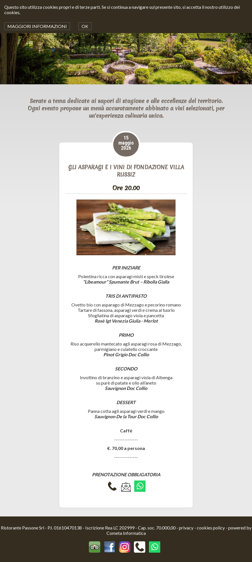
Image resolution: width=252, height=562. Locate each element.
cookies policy (211, 527)
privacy (186, 527)
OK (85, 26)
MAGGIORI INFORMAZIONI (37, 26)
